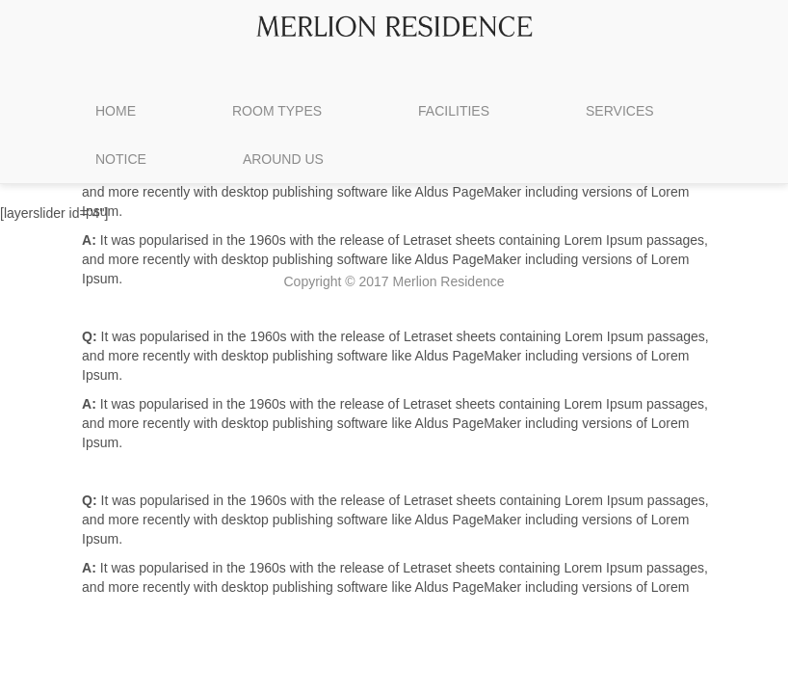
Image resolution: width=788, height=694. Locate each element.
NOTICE (120, 159)
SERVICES (620, 111)
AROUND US (283, 159)
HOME (115, 111)
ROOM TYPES (277, 111)
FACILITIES (453, 111)
